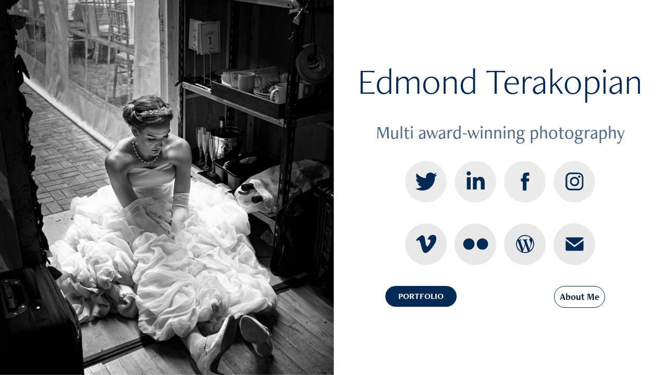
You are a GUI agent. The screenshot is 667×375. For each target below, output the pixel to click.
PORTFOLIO (421, 296)
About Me (579, 297)
